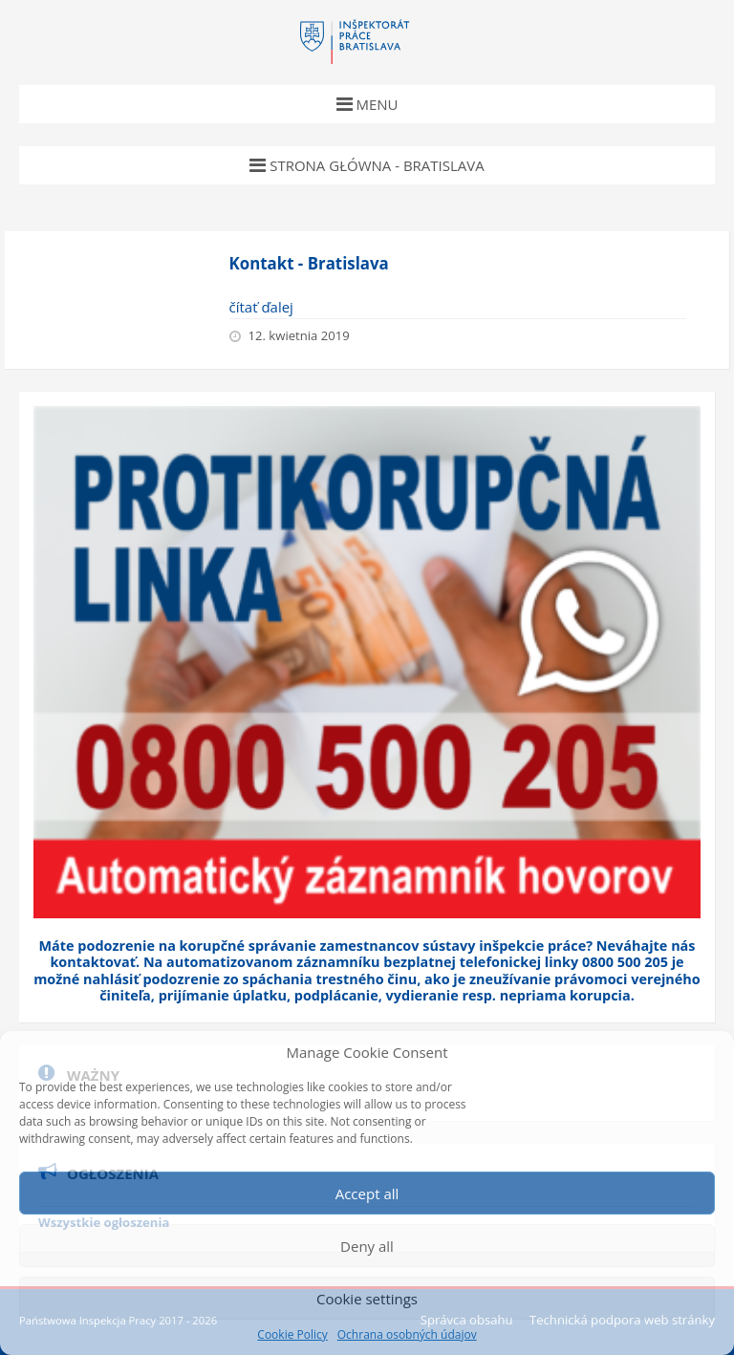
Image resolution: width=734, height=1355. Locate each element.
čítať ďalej (261, 306)
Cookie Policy (292, 1335)
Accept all (367, 1193)
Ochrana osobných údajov (407, 1335)
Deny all (367, 1246)
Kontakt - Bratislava (309, 263)
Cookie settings (367, 1298)
